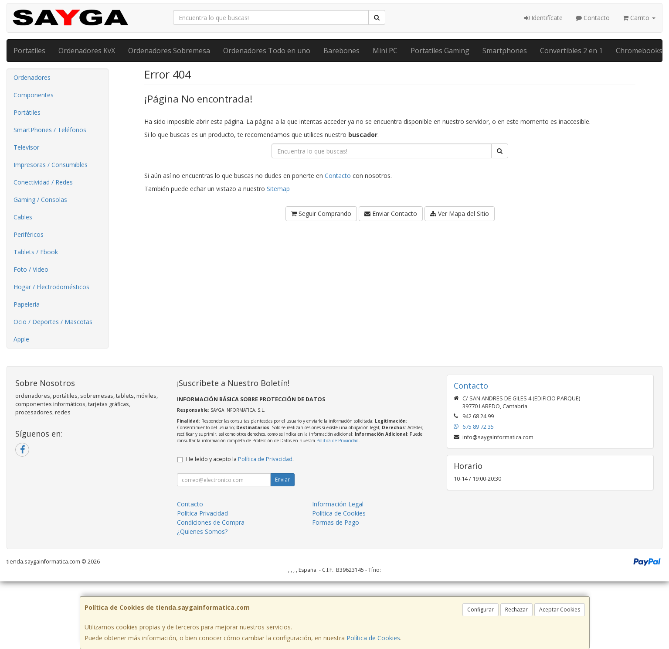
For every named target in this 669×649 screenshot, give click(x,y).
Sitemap (278, 188)
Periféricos (29, 234)
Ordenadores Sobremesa (169, 50)
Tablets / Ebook (36, 252)
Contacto (593, 18)
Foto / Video (31, 269)
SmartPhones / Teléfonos (50, 130)
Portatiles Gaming (440, 50)
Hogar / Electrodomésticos (51, 287)
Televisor (26, 147)
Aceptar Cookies (559, 609)
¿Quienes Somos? (202, 531)
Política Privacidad (202, 513)
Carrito (639, 18)
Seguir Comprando (321, 213)
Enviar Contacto (390, 213)
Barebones (341, 50)
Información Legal (337, 504)
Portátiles (27, 112)
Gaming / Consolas (40, 199)
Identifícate (543, 18)
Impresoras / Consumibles (51, 165)
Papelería (27, 304)
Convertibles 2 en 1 (571, 50)
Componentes (34, 95)
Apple (21, 339)
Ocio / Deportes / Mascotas (53, 322)
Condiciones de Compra (211, 522)
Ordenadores (32, 77)
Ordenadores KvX (86, 50)
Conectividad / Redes (43, 182)
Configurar (480, 609)
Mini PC (385, 50)
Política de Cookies (373, 638)
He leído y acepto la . (240, 459)
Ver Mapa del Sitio (459, 213)
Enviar (282, 479)
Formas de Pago (335, 522)
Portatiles (29, 50)
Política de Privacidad (337, 440)
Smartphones (504, 50)
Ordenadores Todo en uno (266, 50)
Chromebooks (639, 50)
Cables (23, 217)
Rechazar (516, 609)
